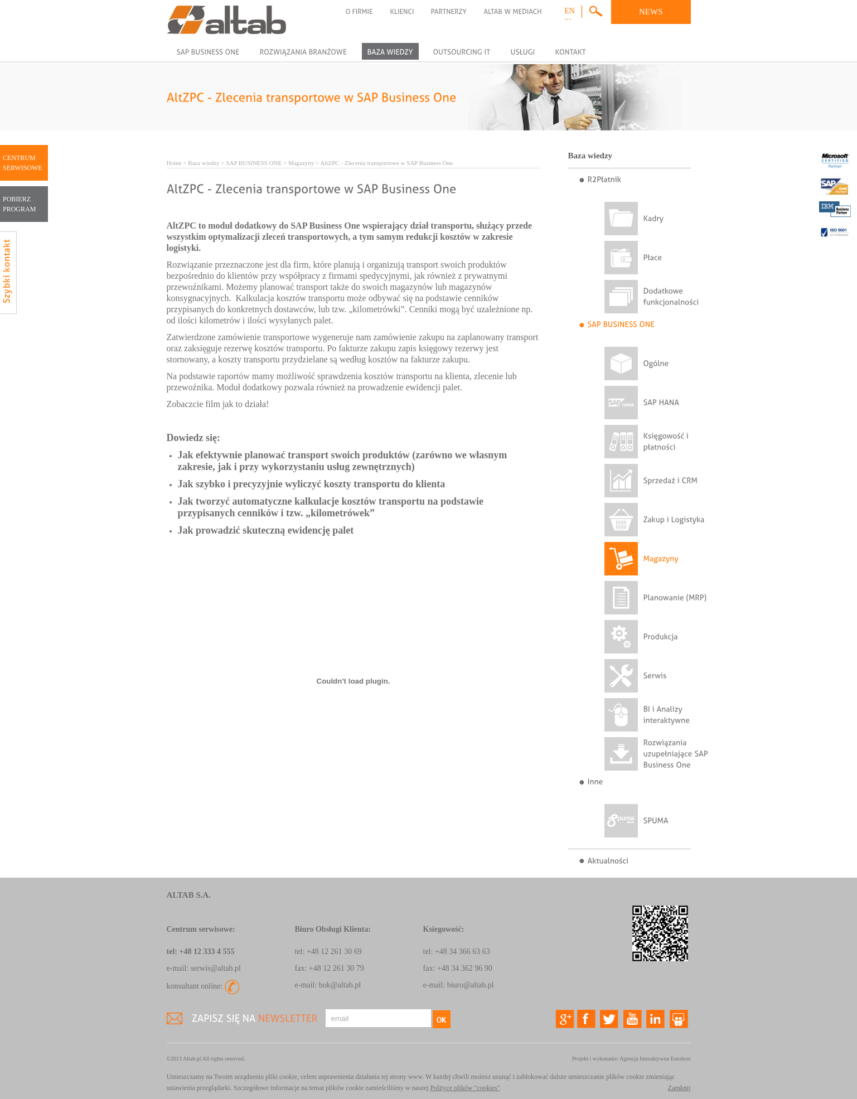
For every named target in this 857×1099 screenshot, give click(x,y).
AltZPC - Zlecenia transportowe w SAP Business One (386, 162)
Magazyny (301, 162)
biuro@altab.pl (470, 985)
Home (174, 162)
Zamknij (679, 1088)
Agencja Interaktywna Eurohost (654, 1059)
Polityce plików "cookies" (465, 1088)
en (569, 11)
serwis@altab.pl (216, 968)
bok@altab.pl (340, 985)
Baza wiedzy (204, 162)
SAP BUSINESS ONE (254, 162)
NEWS (651, 11)
